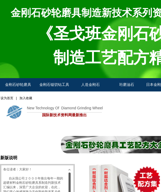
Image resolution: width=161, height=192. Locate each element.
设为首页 (7, 98)
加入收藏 (25, 98)
